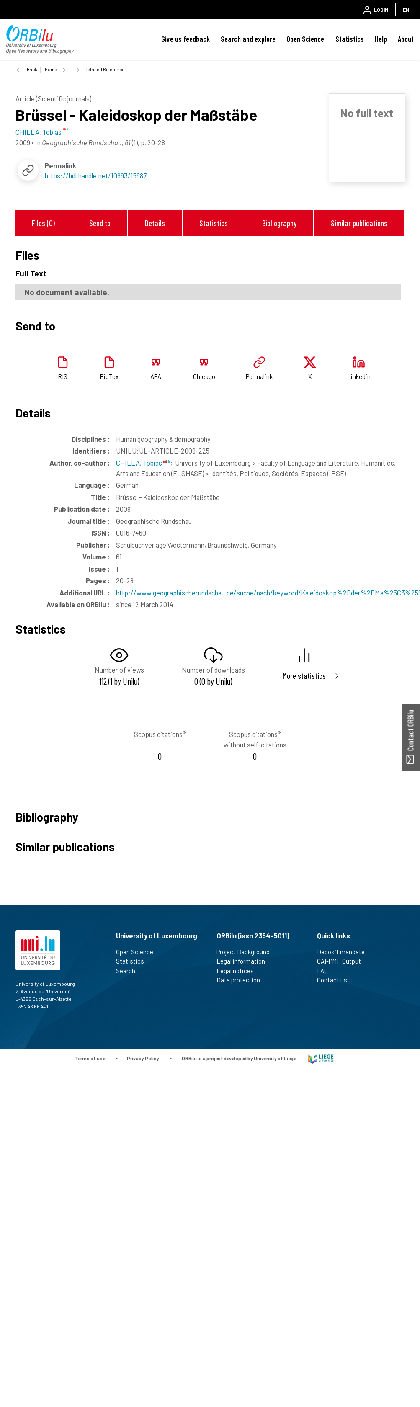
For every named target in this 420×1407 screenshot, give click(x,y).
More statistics (304, 675)
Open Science (305, 39)
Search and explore (248, 39)
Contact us (335, 980)
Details (155, 223)
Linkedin (359, 376)
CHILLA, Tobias (143, 463)
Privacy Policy (143, 1058)
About (406, 39)
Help (381, 39)
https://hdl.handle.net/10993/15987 (96, 175)
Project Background (246, 952)
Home (51, 69)
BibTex (109, 376)
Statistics (349, 39)
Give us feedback (185, 39)
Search (129, 970)
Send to (100, 223)
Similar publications (359, 223)
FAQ (326, 970)
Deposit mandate (344, 952)
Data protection (241, 980)
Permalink (259, 376)
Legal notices (238, 970)
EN (406, 10)
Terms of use (90, 1058)
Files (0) (43, 223)
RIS (62, 376)
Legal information (244, 961)
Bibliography (279, 223)
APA (155, 376)
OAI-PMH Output (342, 961)
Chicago (204, 376)
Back (32, 69)
